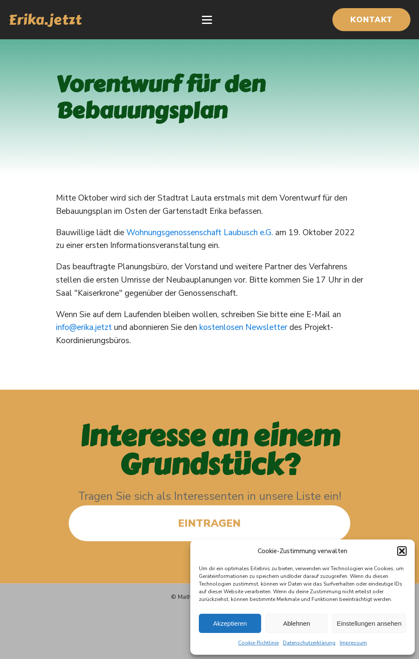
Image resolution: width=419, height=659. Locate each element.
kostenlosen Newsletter (243, 327)
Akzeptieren (230, 623)
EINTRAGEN (209, 523)
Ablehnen (296, 623)
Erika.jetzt (45, 19)
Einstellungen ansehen (369, 623)
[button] (402, 551)
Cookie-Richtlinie (258, 642)
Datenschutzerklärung (309, 642)
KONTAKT (371, 20)
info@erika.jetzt (84, 327)
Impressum (353, 642)
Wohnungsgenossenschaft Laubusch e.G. (199, 232)
